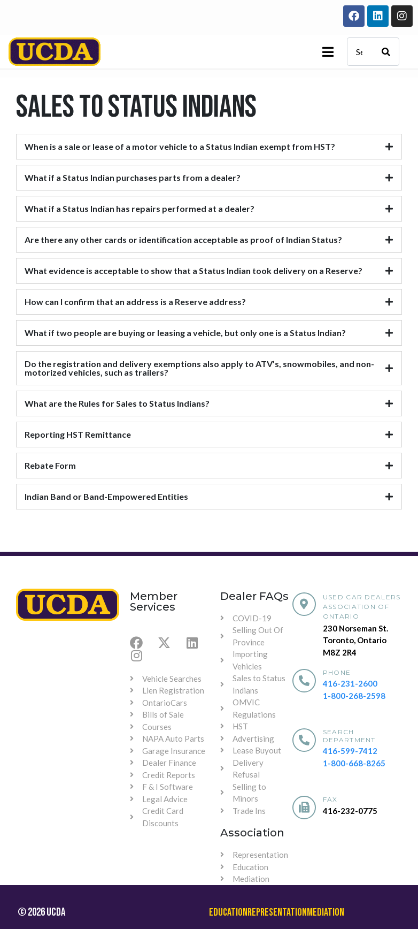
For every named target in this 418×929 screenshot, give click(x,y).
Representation (277, 912)
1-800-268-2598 (354, 695)
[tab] (209, 146)
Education (228, 912)
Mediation (325, 912)
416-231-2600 (350, 683)
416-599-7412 (350, 751)
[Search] (386, 51)
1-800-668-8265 (354, 763)
